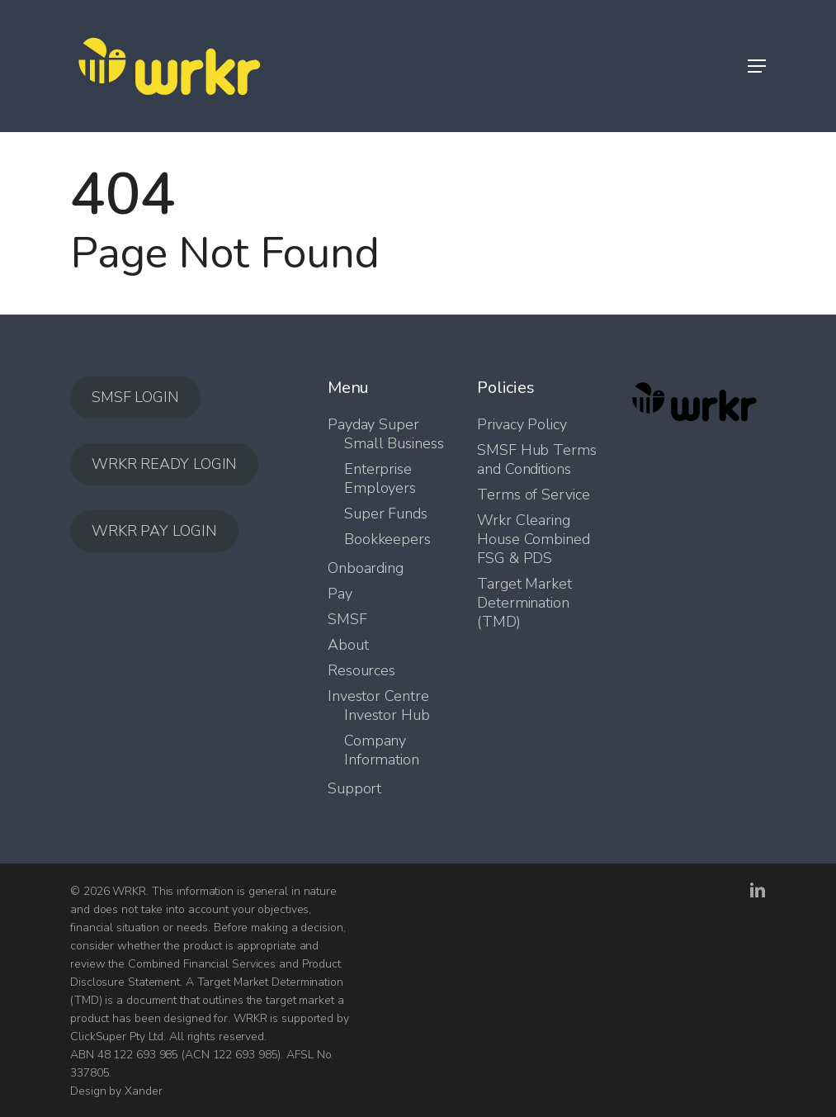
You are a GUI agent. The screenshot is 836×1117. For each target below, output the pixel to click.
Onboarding (366, 568)
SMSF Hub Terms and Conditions (537, 460)
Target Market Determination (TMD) (524, 603)
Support (354, 788)
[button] (757, 66)
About (348, 645)
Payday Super (373, 424)
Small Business (394, 443)
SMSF (347, 619)
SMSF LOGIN (135, 397)
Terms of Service (533, 494)
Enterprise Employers (380, 479)
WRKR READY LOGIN (164, 464)
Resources (361, 670)
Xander (143, 1091)
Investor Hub (387, 715)
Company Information (381, 750)
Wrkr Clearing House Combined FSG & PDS (533, 539)
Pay (340, 594)
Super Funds (385, 513)
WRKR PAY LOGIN (154, 531)
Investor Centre (378, 696)
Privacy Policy (522, 424)
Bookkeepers (387, 539)
